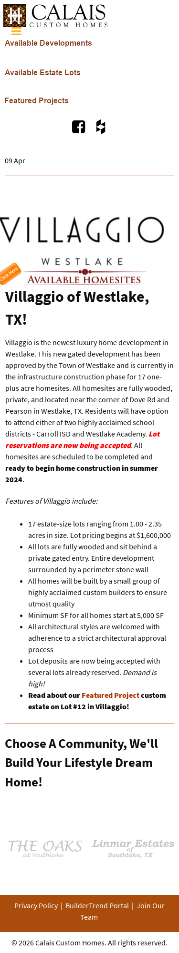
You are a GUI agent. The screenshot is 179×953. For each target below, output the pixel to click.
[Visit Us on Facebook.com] (80, 126)
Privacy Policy (36, 905)
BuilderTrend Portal (97, 905)
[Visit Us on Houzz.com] (100, 126)
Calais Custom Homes (70, 942)
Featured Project (111, 695)
